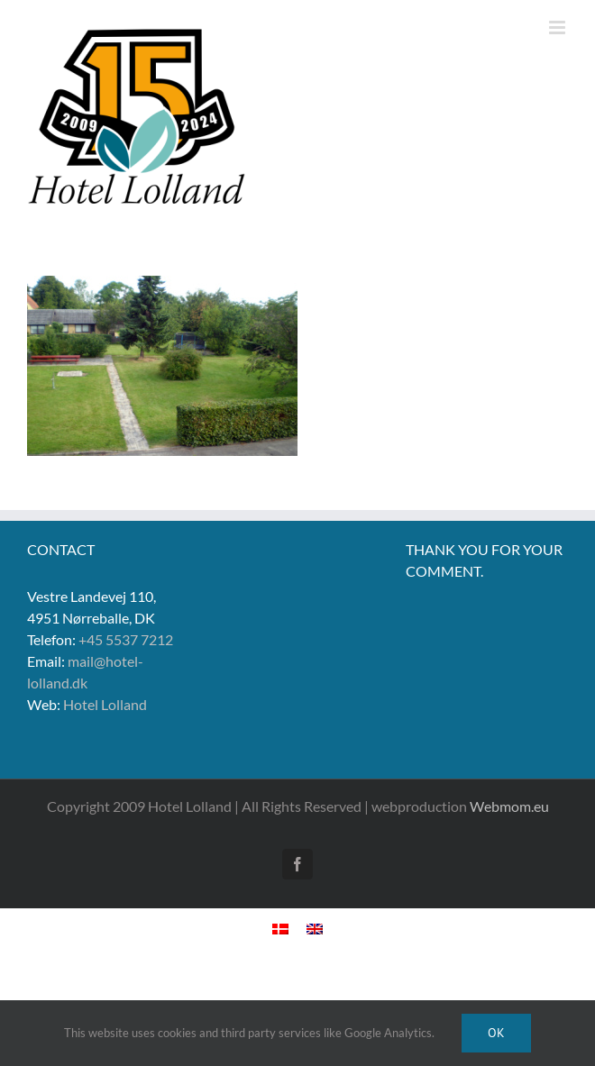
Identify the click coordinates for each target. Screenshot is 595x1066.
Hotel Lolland (105, 704)
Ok (496, 1033)
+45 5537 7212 (125, 639)
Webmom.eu (509, 806)
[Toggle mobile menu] (558, 27)
